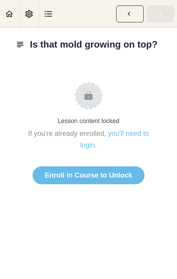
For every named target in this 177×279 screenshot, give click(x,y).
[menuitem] (29, 13)
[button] (9, 13)
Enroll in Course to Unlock (88, 175)
